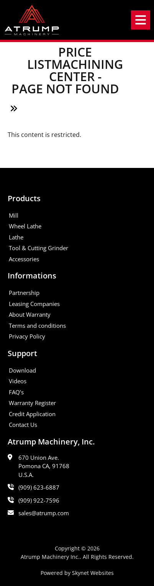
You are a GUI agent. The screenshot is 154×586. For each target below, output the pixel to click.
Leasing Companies (34, 304)
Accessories (24, 259)
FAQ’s (16, 392)
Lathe (16, 237)
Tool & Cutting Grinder (38, 248)
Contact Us (23, 424)
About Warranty (30, 314)
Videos (17, 381)
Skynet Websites (93, 572)
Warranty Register (32, 403)
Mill (13, 215)
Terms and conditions (37, 325)
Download (22, 370)
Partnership (24, 292)
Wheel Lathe (25, 226)
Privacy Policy (27, 336)
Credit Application (32, 414)
